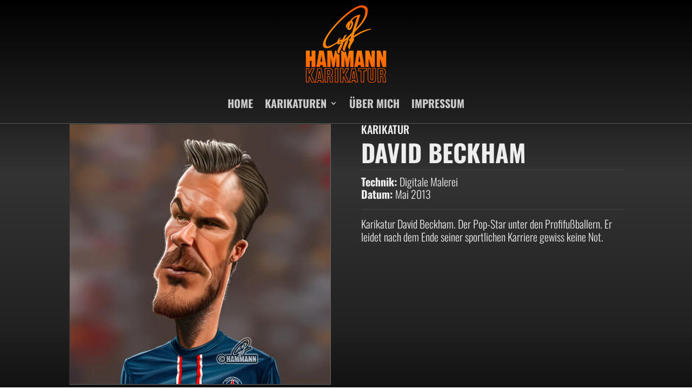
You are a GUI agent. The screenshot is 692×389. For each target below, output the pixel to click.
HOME (240, 103)
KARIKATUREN (296, 103)
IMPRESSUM (437, 103)
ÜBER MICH (374, 103)
